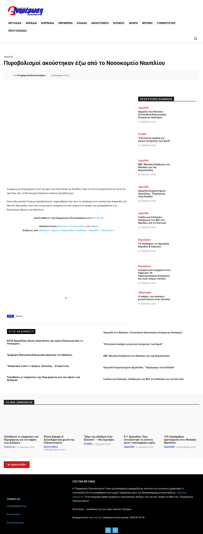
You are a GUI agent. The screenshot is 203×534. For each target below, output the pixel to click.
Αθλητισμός (144, 292)
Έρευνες (63, 226)
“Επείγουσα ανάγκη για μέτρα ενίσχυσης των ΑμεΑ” (133, 344)
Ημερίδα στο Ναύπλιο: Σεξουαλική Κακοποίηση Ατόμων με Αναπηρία (142, 332)
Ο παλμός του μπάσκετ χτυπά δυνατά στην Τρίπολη (154, 298)
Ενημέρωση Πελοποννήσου (31, 75)
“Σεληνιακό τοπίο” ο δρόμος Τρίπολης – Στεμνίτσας (37, 365)
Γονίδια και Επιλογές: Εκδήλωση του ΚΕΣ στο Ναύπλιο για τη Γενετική (143, 379)
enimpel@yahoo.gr (16, 504)
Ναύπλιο (44, 230)
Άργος (56, 230)
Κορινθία (93, 230)
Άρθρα (94, 226)
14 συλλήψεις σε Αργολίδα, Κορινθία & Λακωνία (154, 245)
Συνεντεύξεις (78, 226)
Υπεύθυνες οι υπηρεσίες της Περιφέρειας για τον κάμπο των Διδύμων (48, 377)
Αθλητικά (107, 230)
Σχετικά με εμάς (15, 521)
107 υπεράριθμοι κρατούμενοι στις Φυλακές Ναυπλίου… (180, 438)
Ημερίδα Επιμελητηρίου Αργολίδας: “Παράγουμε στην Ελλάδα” (139, 367)
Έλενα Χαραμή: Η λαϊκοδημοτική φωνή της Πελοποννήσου (59, 438)
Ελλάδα (142, 134)
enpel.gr (97, 516)
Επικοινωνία (13, 513)
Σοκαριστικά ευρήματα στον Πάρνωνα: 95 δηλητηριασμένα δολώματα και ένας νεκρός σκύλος (154, 274)
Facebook (97, 218)
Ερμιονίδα (68, 230)
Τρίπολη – (82, 230)
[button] (195, 38)
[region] (69, 272)
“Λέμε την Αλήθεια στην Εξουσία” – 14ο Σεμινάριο (99, 437)
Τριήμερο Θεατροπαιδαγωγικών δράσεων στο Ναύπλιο (39, 354)
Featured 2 (9, 445)
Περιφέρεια (144, 239)
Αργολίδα (8, 56)
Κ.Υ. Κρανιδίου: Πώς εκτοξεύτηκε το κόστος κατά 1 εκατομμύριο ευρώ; (139, 438)
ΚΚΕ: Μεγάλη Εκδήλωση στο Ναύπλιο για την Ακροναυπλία (136, 355)
